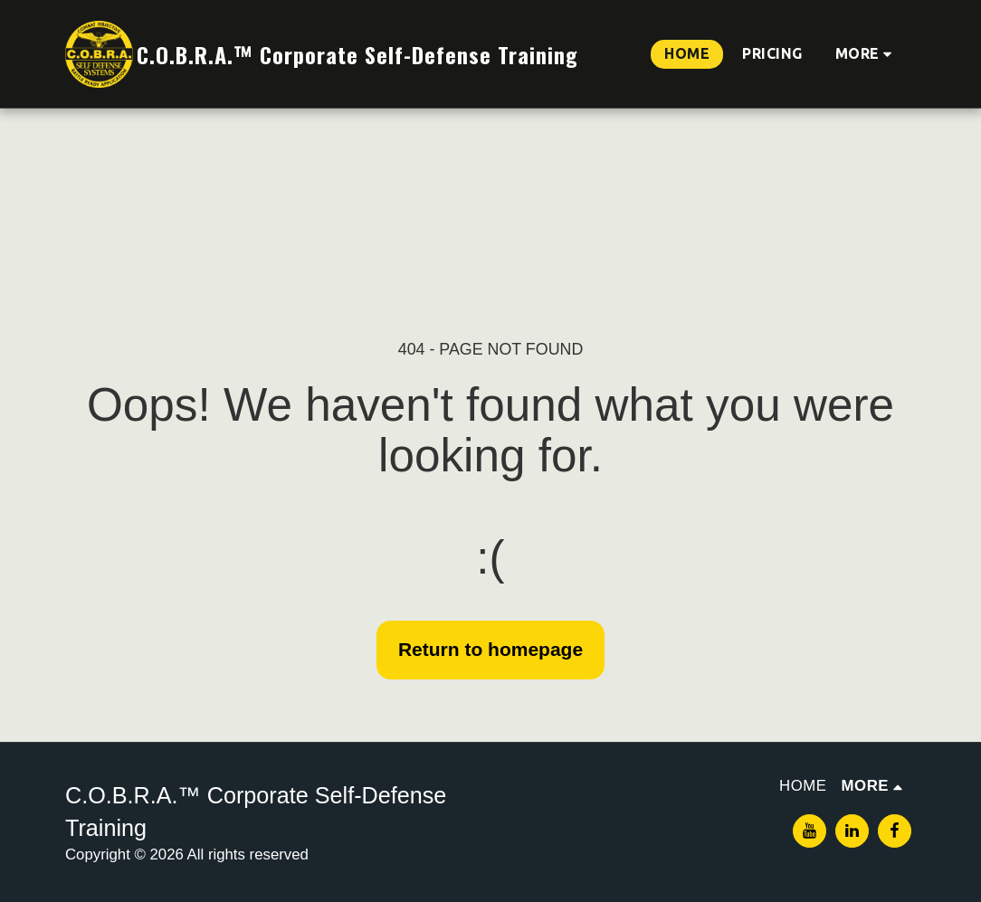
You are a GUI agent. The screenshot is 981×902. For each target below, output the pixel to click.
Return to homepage (490, 649)
